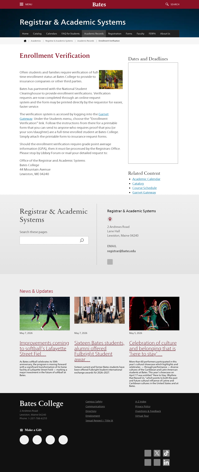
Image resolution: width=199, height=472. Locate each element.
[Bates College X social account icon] (157, 453)
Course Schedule (144, 188)
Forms (129, 33)
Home (25, 33)
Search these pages (33, 232)
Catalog (37, 33)
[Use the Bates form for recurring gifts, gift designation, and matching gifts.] (24, 439)
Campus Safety (94, 401)
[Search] (82, 240)
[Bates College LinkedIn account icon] (166, 462)
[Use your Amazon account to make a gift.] (37, 439)
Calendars (51, 33)
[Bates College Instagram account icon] (147, 462)
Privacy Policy (142, 406)
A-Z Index (140, 401)
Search (175, 4)
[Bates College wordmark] (99, 4)
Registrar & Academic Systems (73, 22)
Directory (91, 411)
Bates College (41, 403)
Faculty (140, 33)
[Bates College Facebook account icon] (147, 453)
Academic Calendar (146, 179)
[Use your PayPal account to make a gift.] (50, 439)
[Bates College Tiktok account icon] (166, 453)
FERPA (152, 33)
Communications (95, 406)
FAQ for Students (71, 33)
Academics (36, 40)
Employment (93, 415)
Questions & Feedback (148, 411)
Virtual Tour (142, 415)
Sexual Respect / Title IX (99, 420)
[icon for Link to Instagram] (110, 261)
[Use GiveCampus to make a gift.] (63, 439)
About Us (165, 33)
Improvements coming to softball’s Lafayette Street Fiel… (44, 348)
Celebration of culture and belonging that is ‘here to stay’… (153, 348)
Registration (114, 33)
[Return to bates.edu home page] (23, 41)
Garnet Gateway (144, 192)
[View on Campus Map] (110, 219)
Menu (28, 4)
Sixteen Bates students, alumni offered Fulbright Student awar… (99, 351)
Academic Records (94, 33)
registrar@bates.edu (121, 251)
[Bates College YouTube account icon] (157, 462)
